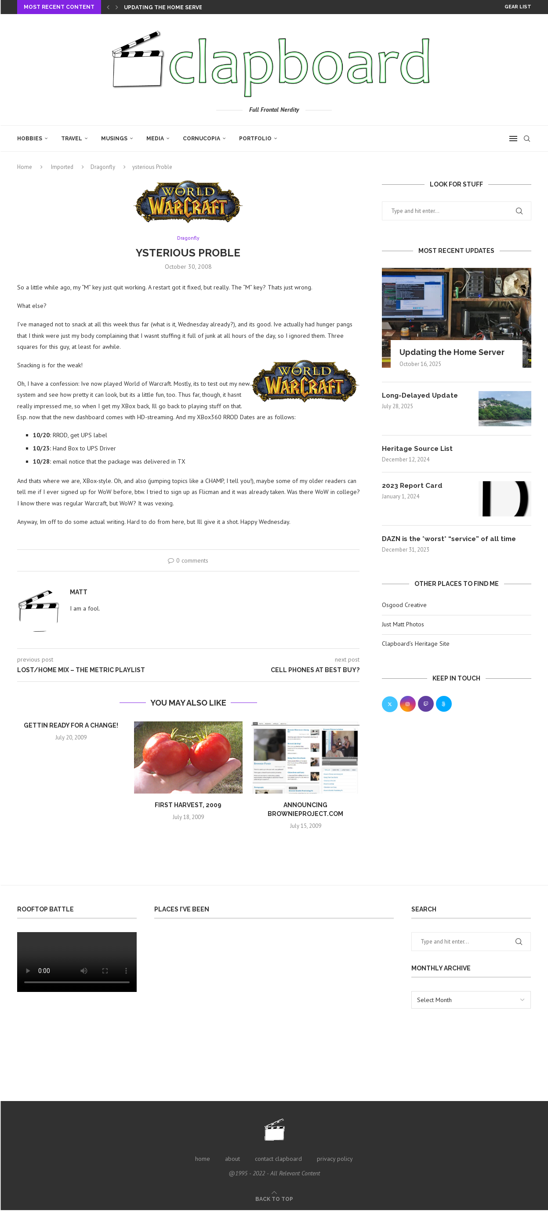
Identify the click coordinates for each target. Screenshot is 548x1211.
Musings (114, 138)
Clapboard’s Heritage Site (416, 644)
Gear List (517, 7)
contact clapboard (278, 1159)
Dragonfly (103, 167)
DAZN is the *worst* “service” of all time (453, 539)
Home (24, 167)
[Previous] (108, 7)
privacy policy (335, 1159)
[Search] (527, 138)
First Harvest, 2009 (188, 805)
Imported (62, 167)
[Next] (116, 7)
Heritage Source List (419, 449)
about (232, 1159)
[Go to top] (274, 1200)
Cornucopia (201, 138)
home (202, 1159)
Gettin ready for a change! (71, 726)
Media (155, 138)
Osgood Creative (404, 606)
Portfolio (255, 138)
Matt (78, 592)
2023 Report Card (413, 486)
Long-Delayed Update (422, 395)
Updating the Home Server (165, 7)
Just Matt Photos (403, 625)
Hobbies (29, 138)
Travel (71, 138)
